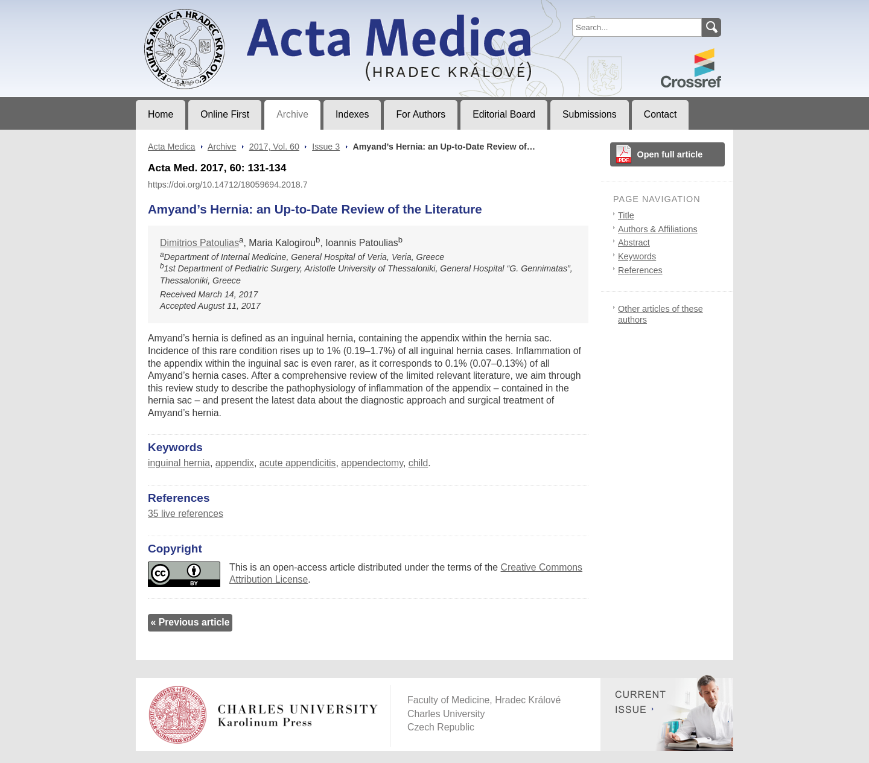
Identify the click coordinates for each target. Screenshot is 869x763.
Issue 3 (326, 146)
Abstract (634, 242)
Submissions (589, 114)
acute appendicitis (297, 463)
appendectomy (372, 463)
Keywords (637, 256)
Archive (292, 114)
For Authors (420, 114)
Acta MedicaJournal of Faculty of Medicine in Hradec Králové (236, 9)
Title (626, 215)
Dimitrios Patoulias (199, 243)
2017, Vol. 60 (274, 146)
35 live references (185, 513)
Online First (224, 114)
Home (160, 114)
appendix (234, 463)
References (640, 270)
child (418, 463)
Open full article (670, 154)
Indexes (352, 114)
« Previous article (189, 622)
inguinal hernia (179, 463)
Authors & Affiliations (658, 229)
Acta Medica (171, 146)
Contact (660, 114)
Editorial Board (504, 114)
